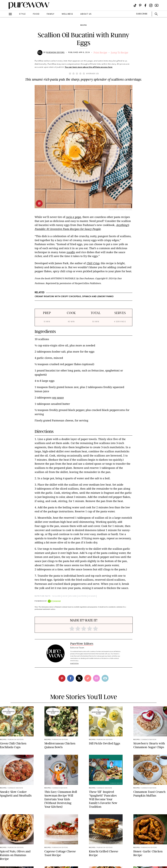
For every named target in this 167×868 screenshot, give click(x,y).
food (36, 14)
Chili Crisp (93, 263)
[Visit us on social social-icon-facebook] (145, 5)
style (22, 14)
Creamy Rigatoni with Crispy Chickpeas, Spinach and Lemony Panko (74, 297)
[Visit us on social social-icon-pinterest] (140, 5)
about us (86, 14)
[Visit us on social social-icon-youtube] (156, 5)
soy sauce (58, 397)
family (50, 14)
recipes (83, 25)
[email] (96, 678)
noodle (71, 252)
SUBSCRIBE (141, 14)
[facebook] (70, 678)
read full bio (74, 663)
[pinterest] (39, 203)
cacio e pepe (73, 217)
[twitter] (79, 678)
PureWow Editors (55, 52)
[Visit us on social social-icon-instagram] (151, 5)
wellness (67, 14)
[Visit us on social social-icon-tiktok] (135, 5)
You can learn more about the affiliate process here (88, 67)
